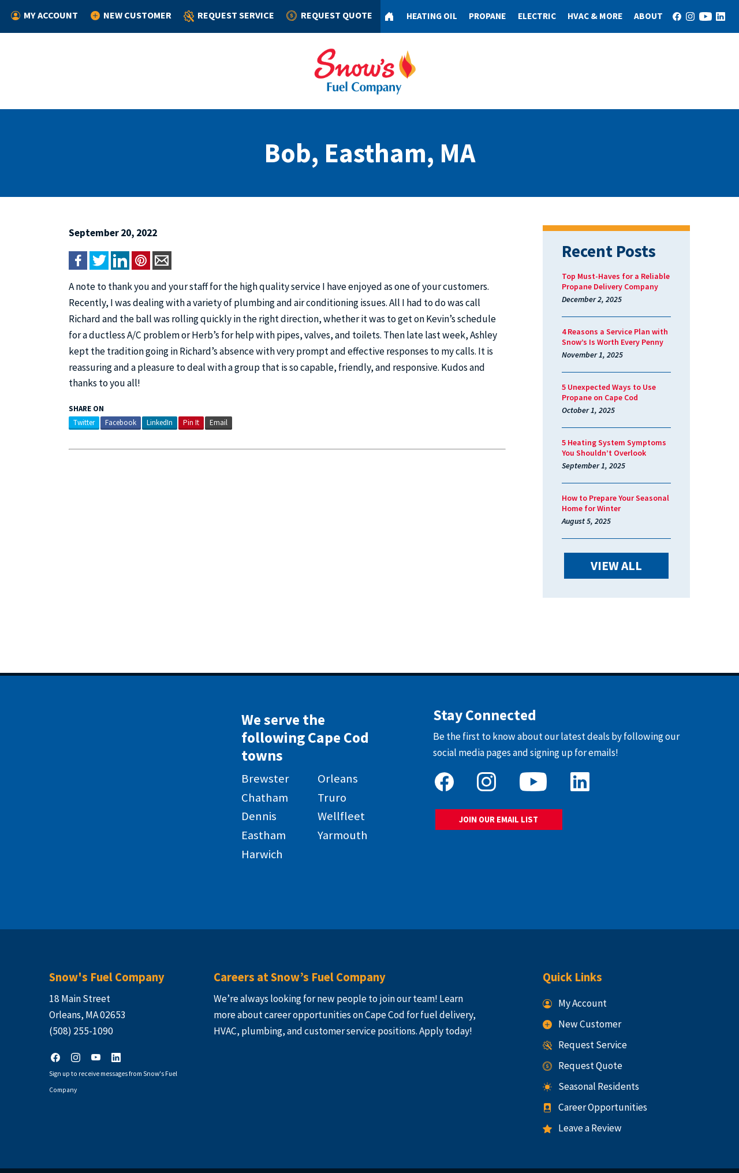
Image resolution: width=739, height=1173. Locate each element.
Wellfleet (337, 792)
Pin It (169, 406)
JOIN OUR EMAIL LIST (504, 815)
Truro (327, 773)
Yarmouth (338, 811)
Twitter (62, 406)
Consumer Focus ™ (515, 1156)
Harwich (253, 830)
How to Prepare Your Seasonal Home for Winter (626, 503)
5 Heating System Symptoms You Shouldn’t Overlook (632, 447)
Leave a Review (593, 1098)
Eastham (254, 811)
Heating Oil (425, 15)
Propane (480, 15)
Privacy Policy (358, 1156)
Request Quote (323, 15)
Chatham (255, 773)
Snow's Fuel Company (292, 1156)
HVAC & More (589, 15)
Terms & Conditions (420, 1156)
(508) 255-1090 (59, 1000)
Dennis (249, 792)
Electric (531, 15)
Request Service (225, 16)
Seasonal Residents (602, 1056)
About (643, 15)
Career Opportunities (606, 1077)
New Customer (130, 15)
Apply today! (434, 1000)
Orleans (333, 754)
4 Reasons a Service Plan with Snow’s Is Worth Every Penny (626, 336)
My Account (45, 15)
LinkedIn (138, 406)
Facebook (98, 406)
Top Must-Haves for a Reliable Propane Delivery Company (627, 281)
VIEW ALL (633, 564)
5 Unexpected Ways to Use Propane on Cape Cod (620, 392)
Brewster (256, 754)
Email (197, 406)
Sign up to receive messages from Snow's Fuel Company (105, 1043)
